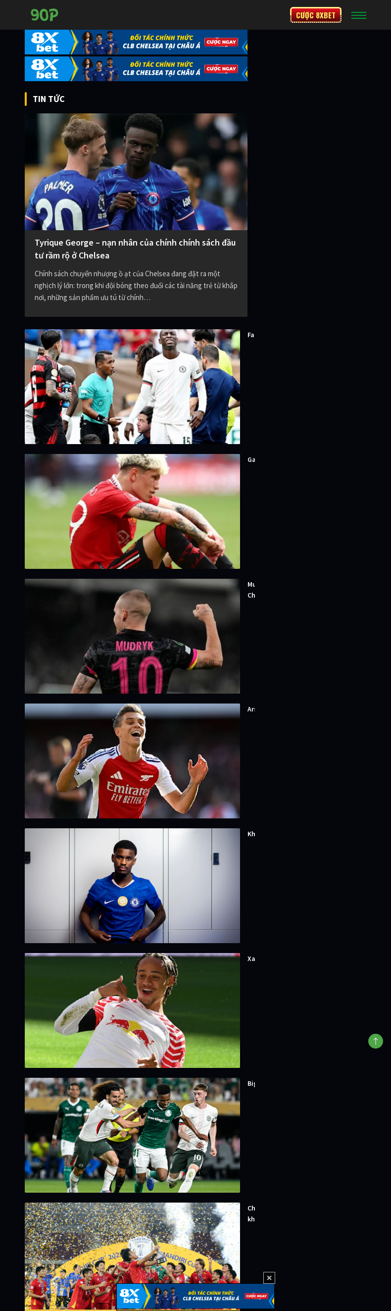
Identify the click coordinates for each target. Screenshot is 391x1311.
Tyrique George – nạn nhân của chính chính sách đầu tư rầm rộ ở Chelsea (135, 249)
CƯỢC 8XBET (316, 14)
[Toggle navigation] (358, 14)
